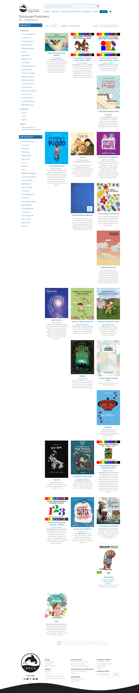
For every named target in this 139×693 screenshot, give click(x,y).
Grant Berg (57, 58)
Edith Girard (83, 379)
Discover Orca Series (78, 664)
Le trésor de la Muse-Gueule (82, 476)
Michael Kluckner (109, 430)
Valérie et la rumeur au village (108, 321)
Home (20, 20)
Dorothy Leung (86, 162)
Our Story (48, 671)
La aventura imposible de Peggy (108, 111)
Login (103, 12)
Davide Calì (83, 532)
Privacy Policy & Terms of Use (55, 678)
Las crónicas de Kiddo (56, 166)
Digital (95, 11)
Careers (47, 673)
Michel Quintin (108, 582)
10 (97, 643)
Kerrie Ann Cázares (86, 65)
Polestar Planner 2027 (108, 267)
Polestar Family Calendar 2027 (108, 214)
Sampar (108, 583)
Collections (48, 664)
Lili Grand (113, 326)
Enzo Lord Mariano (112, 529)
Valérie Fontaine (109, 324)
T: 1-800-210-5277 (102, 662)
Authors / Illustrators (69, 11)
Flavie (56, 621)
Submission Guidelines (78, 671)
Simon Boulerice (83, 324)
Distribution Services (78, 679)
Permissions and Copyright (80, 666)
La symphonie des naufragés (108, 526)
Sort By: (95, 26)
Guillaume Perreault (87, 326)
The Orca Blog (101, 666)
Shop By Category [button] (26, 137)
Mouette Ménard (84, 479)
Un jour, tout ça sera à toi (82, 529)
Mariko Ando (112, 118)
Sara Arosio (86, 533)
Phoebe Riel (60, 60)
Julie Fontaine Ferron (61, 624)
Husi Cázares (83, 63)
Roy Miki (109, 114)
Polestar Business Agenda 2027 (82, 215)
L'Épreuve (82, 376)
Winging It (108, 427)
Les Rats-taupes (108, 577)
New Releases (49, 662)
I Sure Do (82, 157)
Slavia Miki (108, 116)
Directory (74, 673)
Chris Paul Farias (109, 160)
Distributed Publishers (31, 20)
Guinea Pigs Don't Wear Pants (108, 157)
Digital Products (50, 666)
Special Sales (75, 681)
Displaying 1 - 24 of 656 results (70, 26)
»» (105, 643)
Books (46, 12)
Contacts (100, 668)
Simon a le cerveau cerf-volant (82, 321)
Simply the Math (56, 320)
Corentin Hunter (57, 482)
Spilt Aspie (56, 480)
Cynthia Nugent (57, 169)
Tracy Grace (57, 323)
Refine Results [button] (25, 25)
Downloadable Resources (79, 662)
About (55, 11)
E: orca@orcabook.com (104, 664)
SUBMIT (116, 674)
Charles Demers (83, 160)
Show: (47, 26)
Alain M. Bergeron (109, 580)
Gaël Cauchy (86, 481)
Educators (86, 11)
